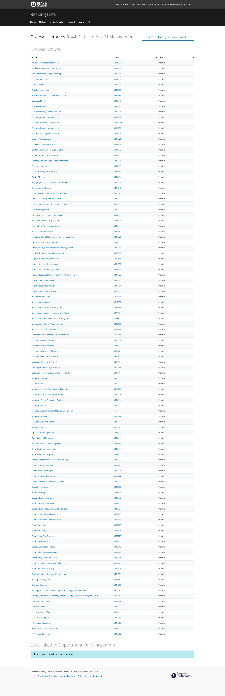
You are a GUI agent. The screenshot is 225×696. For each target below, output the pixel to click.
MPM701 (117, 128)
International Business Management (48, 307)
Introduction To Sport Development (47, 324)
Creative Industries (40, 166)
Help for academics (140, 4)
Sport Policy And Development (45, 552)
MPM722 (117, 269)
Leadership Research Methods (45, 356)
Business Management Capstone (46, 111)
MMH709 (117, 634)
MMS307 (117, 481)
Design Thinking (39, 177)
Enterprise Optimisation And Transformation (51, 193)
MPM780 (117, 231)
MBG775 (117, 258)
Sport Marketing (39, 525)
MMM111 (117, 421)
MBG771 (117, 601)
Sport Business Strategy (42, 465)
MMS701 (117, 90)
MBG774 (117, 302)
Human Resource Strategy (43, 285)
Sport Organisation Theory (43, 546)
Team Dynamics (39, 606)
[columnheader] (72, 57)
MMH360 (117, 291)
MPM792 (117, 432)
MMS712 (117, 525)
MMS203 (117, 144)
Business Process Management (45, 117)
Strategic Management (42, 579)
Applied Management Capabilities (46, 68)
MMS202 (117, 253)
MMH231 (117, 280)
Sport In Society (38, 492)
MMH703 (117, 623)
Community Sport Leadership (44, 144)
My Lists (42, 22)
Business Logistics (40, 106)
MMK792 (117, 84)
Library (34, 676)
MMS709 (117, 514)
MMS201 (117, 492)
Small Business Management (44, 449)
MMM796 (117, 400)
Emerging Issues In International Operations (51, 182)
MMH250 (117, 628)
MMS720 (117, 459)
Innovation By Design (41, 296)
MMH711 (117, 612)
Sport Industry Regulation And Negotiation (50, 509)
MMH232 (117, 264)
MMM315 (117, 111)
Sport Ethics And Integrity (42, 470)
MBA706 (117, 367)
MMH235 (117, 443)
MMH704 (117, 394)
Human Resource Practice (43, 280)
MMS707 (117, 509)
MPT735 (117, 313)
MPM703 (117, 133)
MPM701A (118, 117)
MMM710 (117, 182)
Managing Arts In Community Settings (48, 400)
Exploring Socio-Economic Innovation (48, 215)
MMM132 (117, 383)
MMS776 (117, 498)
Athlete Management (41, 90)
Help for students (123, 4)
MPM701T (118, 122)
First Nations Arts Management (45, 226)
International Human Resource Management (51, 318)
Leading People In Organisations (46, 367)
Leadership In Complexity (43, 340)
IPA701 (116, 411)
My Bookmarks (56, 22)
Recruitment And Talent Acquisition (47, 443)
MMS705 (117, 155)
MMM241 (117, 198)
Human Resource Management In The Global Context (55, 275)
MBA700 (117, 334)
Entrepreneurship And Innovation (46, 198)
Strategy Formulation (41, 601)
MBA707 (117, 427)
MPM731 (117, 95)
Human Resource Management (45, 269)
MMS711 (117, 329)
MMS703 (117, 487)
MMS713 (117, 552)
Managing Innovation (41, 416)
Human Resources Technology (45, 291)
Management (37, 383)
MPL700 (117, 351)
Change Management (41, 139)
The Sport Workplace (41, 617)
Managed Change (39, 378)
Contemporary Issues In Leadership (47, 149)
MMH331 (117, 574)
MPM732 (117, 171)
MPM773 (117, 149)
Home (33, 22)
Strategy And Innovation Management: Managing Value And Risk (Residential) (65, 595)
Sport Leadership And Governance (47, 514)
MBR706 (117, 373)
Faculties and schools (47, 676)
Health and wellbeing (67, 676)
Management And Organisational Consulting (51, 389)
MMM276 (117, 177)
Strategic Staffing (39, 585)
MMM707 (117, 166)
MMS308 (117, 530)
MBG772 (117, 296)
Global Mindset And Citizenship (45, 242)
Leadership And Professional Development (50, 334)
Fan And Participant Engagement (46, 220)
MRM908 (117, 62)
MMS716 (117, 546)
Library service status (159, 4)
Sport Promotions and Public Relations (48, 563)
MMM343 (117, 101)
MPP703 (117, 362)
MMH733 (117, 204)
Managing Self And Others (43, 421)
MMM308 (117, 68)
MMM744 (117, 226)
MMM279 (117, 160)
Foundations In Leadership (43, 231)
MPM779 (117, 345)
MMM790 (117, 79)
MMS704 (117, 470)
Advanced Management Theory (45, 62)
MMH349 (117, 188)
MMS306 (117, 503)
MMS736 (117, 579)
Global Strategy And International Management (52, 247)
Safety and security (86, 676)
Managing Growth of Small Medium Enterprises (52, 411)
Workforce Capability (41, 623)
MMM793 (117, 405)
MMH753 (117, 275)
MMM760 (117, 449)
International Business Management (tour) (50, 313)
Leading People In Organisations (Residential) (51, 373)
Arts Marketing (38, 84)
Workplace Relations (41, 634)
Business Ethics (38, 101)
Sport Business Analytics (42, 454)
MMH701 (117, 285)
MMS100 (117, 541)
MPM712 (117, 416)
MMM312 (117, 209)
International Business (42, 302)
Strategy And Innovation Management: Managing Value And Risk (60, 590)
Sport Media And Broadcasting (45, 536)
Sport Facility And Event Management (48, 481)
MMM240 (117, 438)
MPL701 (117, 356)
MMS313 (117, 519)
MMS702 (117, 220)
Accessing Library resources (182, 4)
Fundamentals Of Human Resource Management (53, 237)
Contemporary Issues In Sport (45, 155)
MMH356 (117, 139)
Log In (81, 22)
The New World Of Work (42, 612)
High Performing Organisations (45, 258)
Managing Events (39, 405)
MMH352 (117, 318)
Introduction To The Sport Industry (46, 329)
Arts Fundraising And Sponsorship (46, 73)
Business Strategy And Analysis (45, 133)
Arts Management (39, 79)
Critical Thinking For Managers (45, 171)
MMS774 (117, 476)
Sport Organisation (40, 541)
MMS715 (117, 563)
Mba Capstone (38, 427)
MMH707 (117, 378)
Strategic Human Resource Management (49, 574)
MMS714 (117, 617)
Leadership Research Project (44, 362)
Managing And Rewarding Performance (49, 394)
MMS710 (117, 465)
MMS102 (117, 324)
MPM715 (117, 389)
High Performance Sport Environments (48, 253)
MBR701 (117, 595)
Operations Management (43, 432)
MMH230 (117, 237)
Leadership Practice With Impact (46, 351)
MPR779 (117, 340)
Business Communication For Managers (49, 95)
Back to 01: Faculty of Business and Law (167, 37)
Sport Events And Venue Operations (47, 476)
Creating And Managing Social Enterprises (50, 160)
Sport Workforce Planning (43, 568)
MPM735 (117, 307)
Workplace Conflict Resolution (45, 628)
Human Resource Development (45, 264)
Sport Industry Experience (43, 498)
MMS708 (117, 568)
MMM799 (117, 73)
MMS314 (117, 557)
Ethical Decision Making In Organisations (49, 204)
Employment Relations (41, 188)
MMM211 (117, 606)
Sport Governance (40, 487)
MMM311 (117, 242)
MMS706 (117, 454)
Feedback (70, 22)
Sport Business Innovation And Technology (50, 459)
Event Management (40, 209)
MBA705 (117, 193)
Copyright (100, 676)
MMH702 (117, 585)
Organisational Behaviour (43, 438)
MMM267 (117, 106)
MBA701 (117, 590)
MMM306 (117, 247)
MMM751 (117, 215)
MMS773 (117, 536)
